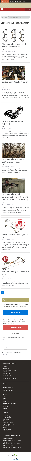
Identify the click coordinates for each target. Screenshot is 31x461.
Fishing (5, 396)
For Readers (6, 401)
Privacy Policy (26, 458)
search (28, 9)
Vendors (5, 372)
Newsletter (6, 368)
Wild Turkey (6, 431)
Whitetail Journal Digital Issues (12, 447)
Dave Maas (6, 419)
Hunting (5, 395)
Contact (5, 408)
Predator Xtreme (7, 389)
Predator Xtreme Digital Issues (11, 444)
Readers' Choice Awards (9, 403)
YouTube (5, 427)
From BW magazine (8, 424)
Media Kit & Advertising (9, 370)
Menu (2, 10)
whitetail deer (7, 417)
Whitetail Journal (8, 390)
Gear (4, 400)
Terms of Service (15, 459)
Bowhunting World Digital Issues (12, 440)
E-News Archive (7, 375)
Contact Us (6, 366)
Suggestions (6, 373)
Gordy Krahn (6, 426)
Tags (6, 17)
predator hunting (8, 422)
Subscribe (5, 406)
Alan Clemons (7, 429)
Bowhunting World (8, 387)
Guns (4, 398)
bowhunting (6, 416)
